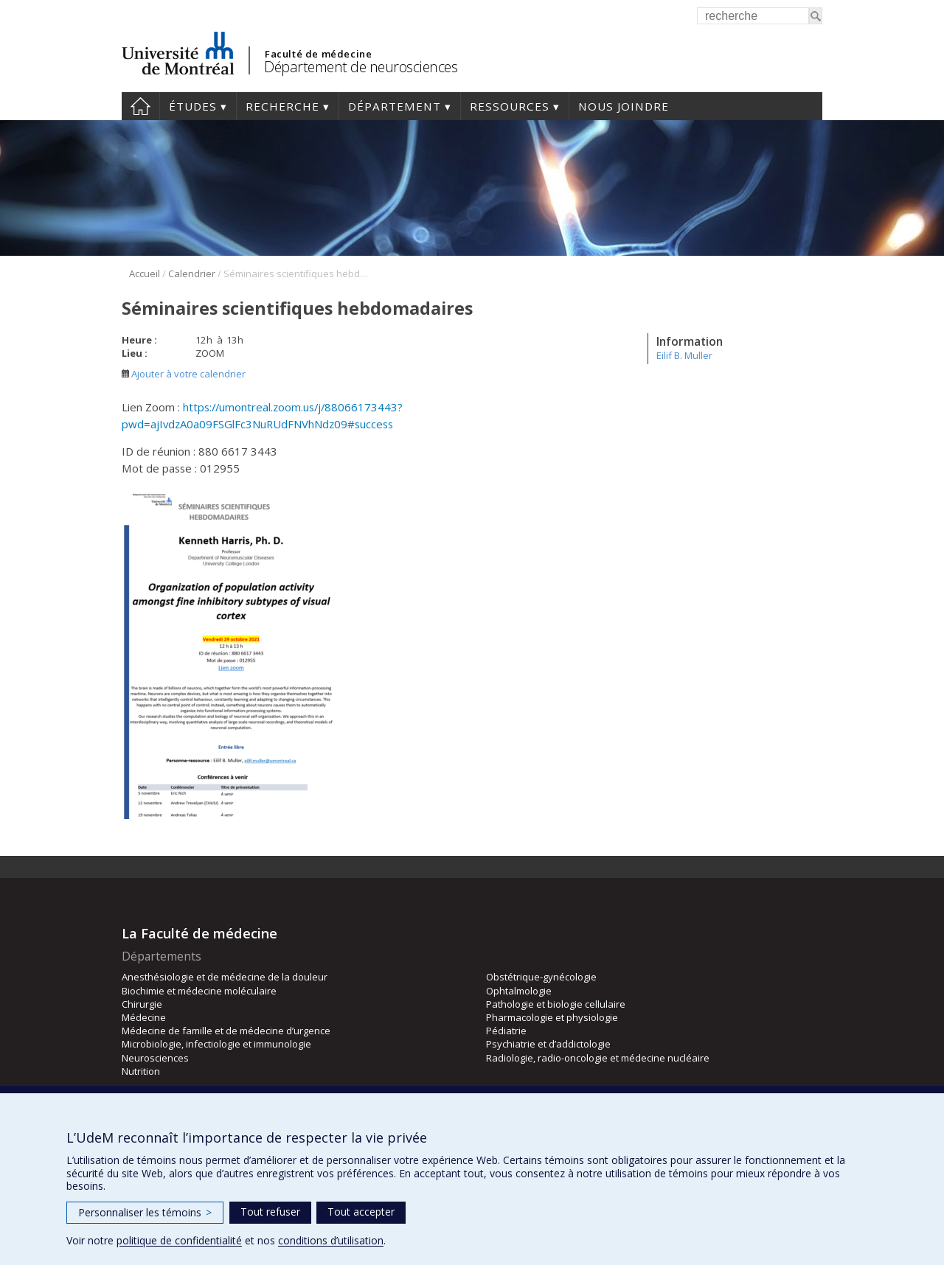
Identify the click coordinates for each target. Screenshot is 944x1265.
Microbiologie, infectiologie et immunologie (216, 1043)
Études (193, 106)
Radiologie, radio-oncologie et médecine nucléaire (597, 1057)
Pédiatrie (506, 1030)
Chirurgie (142, 1004)
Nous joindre (623, 106)
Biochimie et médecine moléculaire (199, 990)
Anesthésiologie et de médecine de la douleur (224, 976)
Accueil (140, 106)
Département (394, 106)
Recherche (282, 106)
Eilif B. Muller (684, 355)
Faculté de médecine (318, 53)
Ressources (509, 106)
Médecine (144, 1017)
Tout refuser (270, 1212)
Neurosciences (155, 1057)
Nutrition (141, 1071)
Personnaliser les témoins (145, 1212)
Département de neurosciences (360, 67)
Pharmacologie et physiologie (552, 1017)
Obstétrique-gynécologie (541, 976)
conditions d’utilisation (331, 1240)
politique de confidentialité (179, 1240)
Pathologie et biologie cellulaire (555, 1004)
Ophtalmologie (519, 990)
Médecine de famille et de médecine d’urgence (226, 1030)
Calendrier (191, 273)
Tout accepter (361, 1212)
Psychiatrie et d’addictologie (548, 1043)
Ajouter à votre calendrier (184, 373)
